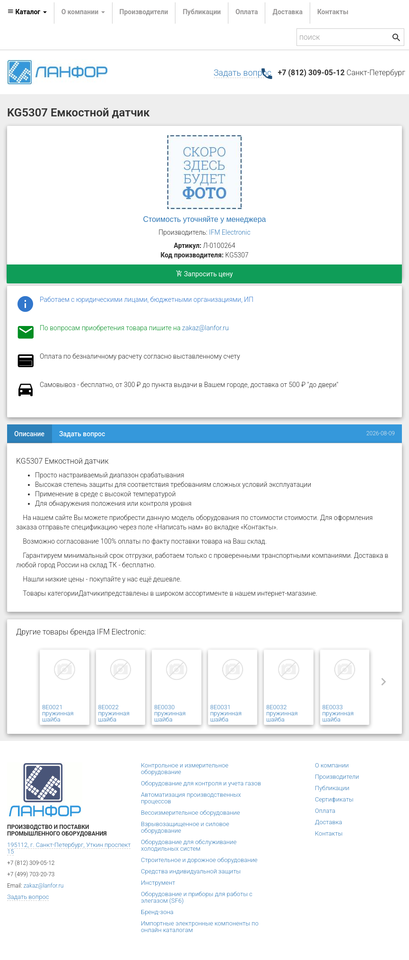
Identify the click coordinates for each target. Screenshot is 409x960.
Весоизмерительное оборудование (190, 812)
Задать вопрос (242, 73)
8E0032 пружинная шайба (282, 713)
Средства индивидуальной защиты (191, 871)
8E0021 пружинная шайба (58, 713)
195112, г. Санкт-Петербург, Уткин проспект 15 (69, 848)
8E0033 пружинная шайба (338, 713)
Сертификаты (334, 799)
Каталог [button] (27, 12)
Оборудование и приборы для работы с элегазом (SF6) (196, 897)
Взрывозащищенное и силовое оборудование (185, 827)
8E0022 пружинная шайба (114, 713)
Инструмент (158, 882)
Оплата (246, 12)
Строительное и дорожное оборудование (199, 859)
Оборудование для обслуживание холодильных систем (188, 845)
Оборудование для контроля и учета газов (201, 783)
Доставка (287, 12)
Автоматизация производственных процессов (191, 798)
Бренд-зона (157, 912)
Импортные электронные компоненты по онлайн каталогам (200, 927)
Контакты (332, 12)
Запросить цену (204, 274)
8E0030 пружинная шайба (170, 713)
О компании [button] (83, 12)
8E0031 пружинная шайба (226, 713)
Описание (29, 434)
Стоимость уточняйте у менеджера (204, 219)
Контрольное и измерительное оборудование (184, 768)
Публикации (202, 12)
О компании (332, 765)
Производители (144, 12)
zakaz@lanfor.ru (205, 328)
